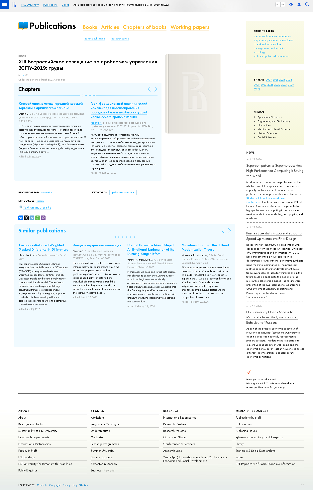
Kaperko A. (96, 122)
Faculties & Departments (33, 437)
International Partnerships (34, 444)
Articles (110, 27)
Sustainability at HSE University (37, 431)
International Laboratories (179, 417)
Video (239, 457)
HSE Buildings (26, 457)
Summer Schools (101, 457)
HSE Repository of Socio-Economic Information (265, 464)
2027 (269, 79)
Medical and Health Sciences (274, 129)
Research (171, 411)
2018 (291, 84)
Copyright (55, 485)
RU (277, 4)
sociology (259, 52)
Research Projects (174, 431)
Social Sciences (267, 137)
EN (282, 4)
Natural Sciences (267, 133)
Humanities (264, 125)
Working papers (189, 27)
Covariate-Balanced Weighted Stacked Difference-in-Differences (43, 247)
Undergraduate (100, 431)
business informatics (265, 36)
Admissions (97, 417)
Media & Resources (252, 411)
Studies (97, 411)
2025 (282, 79)
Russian (40, 201)
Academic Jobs (172, 451)
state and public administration (271, 56)
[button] (82, 95)
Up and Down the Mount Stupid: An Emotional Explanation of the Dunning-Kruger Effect (150, 249)
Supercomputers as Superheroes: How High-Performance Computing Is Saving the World (274, 170)
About (24, 411)
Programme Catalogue (105, 424)
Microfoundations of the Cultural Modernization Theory (205, 247)
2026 (275, 79)
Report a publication (94, 38)
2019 (284, 84)
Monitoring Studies (175, 437)
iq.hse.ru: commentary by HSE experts (259, 437)
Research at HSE (120, 38)
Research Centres (174, 424)
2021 (270, 84)
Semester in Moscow (104, 464)
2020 (277, 84)
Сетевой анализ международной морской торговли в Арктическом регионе (51, 105)
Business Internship (103, 470)
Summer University (102, 451)
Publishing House (246, 431)
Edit (302, 484)
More (257, 88)
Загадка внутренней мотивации (97, 245)
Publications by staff (248, 417)
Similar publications (42, 230)
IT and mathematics (265, 44)
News (250, 153)
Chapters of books (144, 27)
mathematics (277, 48)
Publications (52, 26)
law (279, 44)
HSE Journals (244, 424)
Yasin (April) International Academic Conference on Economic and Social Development (195, 459)
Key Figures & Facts (30, 424)
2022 (263, 84)
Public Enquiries (27, 470)
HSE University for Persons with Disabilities (45, 464)
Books (90, 27)
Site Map (84, 485)
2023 (257, 84)
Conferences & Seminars (179, 444)
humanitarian (286, 40)
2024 (289, 79)
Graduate (97, 437)
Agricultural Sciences (269, 117)
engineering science (266, 40)
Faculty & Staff (27, 451)
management (261, 48)
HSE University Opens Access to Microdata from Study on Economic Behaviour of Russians (272, 317)
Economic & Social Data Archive (255, 451)
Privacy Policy (70, 485)
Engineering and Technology (274, 121)
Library (240, 444)
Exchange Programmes (105, 444)
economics (284, 36)
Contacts (42, 485)
